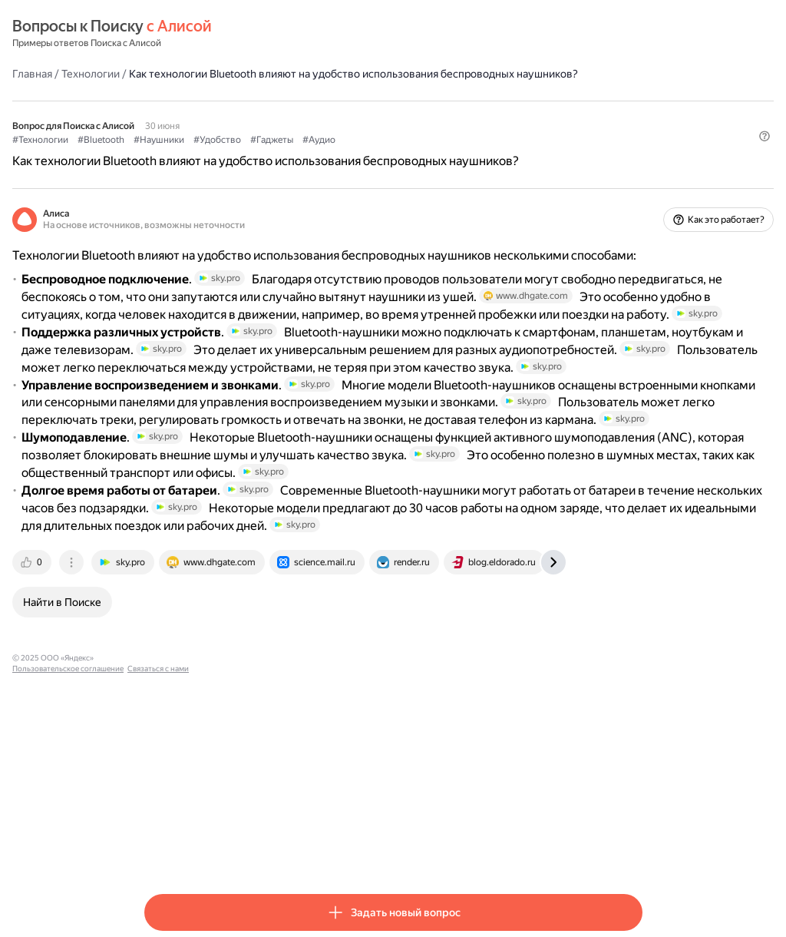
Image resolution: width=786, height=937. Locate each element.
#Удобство (349, 154)
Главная (164, 73)
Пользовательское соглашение (288, 851)
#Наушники (291, 154)
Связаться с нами (378, 851)
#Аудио (450, 154)
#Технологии (172, 154)
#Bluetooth (233, 154)
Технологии (222, 73)
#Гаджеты (403, 154)
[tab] (165, 755)
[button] (633, 180)
